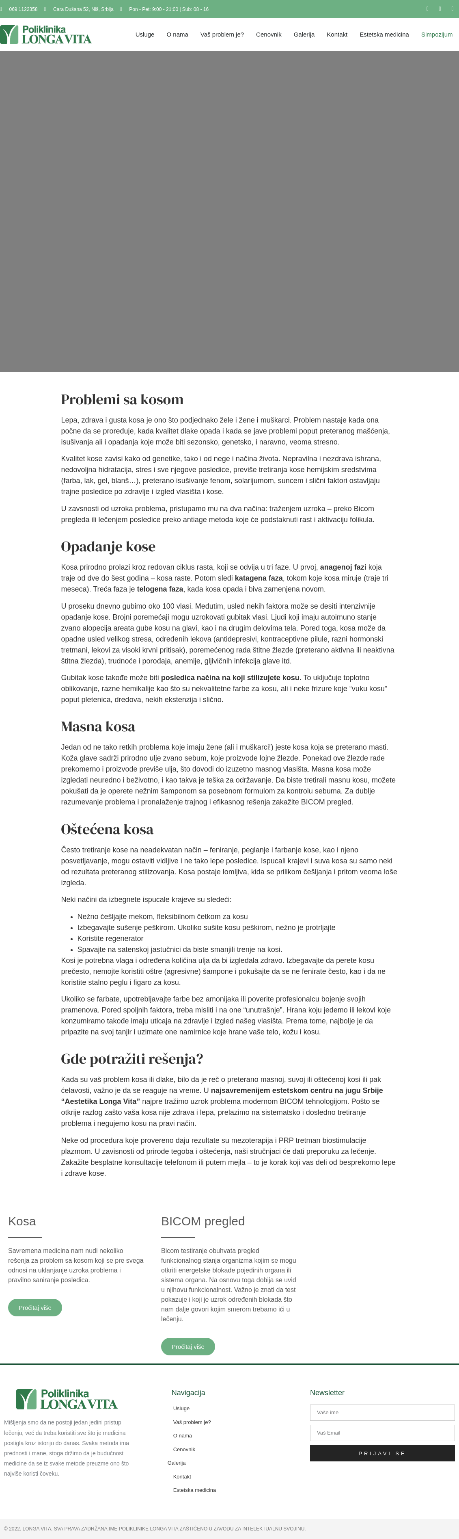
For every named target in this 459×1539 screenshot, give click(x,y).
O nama (177, 34)
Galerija (304, 34)
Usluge (145, 34)
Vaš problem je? (222, 34)
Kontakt (337, 34)
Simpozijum (437, 34)
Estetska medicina (384, 34)
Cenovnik (269, 34)
